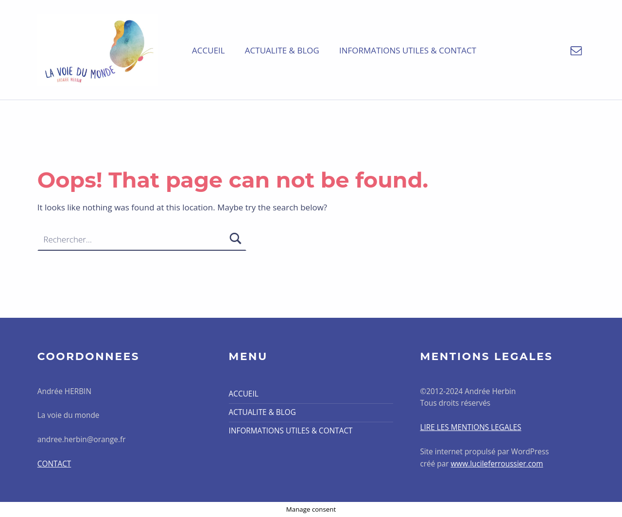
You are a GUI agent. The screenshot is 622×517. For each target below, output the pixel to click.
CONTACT (54, 464)
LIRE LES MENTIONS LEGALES (470, 427)
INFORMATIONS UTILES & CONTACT (407, 50)
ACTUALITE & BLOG (282, 50)
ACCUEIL (208, 50)
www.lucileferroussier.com (496, 464)
